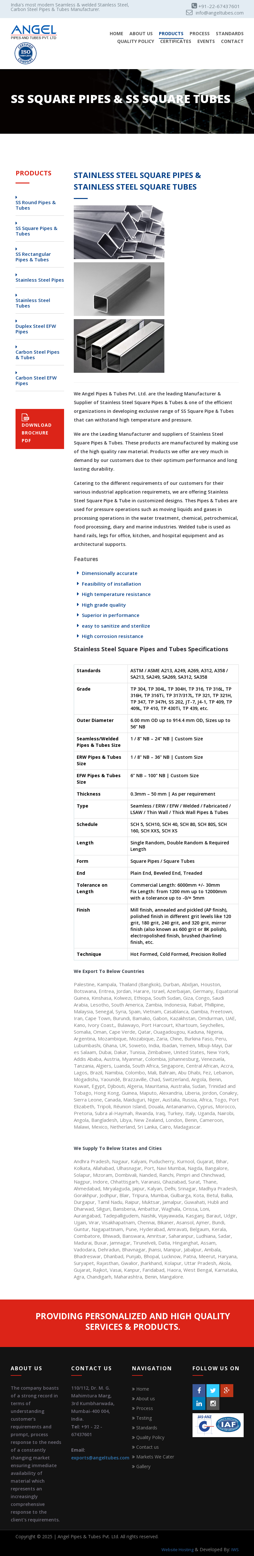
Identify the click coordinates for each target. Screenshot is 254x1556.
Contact (232, 41)
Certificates (175, 41)
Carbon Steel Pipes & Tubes (38, 354)
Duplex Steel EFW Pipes (36, 328)
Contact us (147, 1447)
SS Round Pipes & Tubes (36, 205)
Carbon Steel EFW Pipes (36, 380)
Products (171, 34)
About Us (141, 34)
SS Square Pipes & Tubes (36, 230)
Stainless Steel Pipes (40, 280)
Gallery (143, 1466)
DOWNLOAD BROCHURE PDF (37, 428)
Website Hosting (177, 1549)
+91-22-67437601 (216, 6)
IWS (235, 1549)
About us (145, 1398)
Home (116, 34)
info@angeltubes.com (215, 12)
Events (206, 41)
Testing (144, 1418)
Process (200, 34)
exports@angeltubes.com (100, 1458)
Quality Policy (135, 41)
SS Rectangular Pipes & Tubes (33, 256)
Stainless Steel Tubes (33, 303)
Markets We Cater (155, 1457)
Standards (230, 34)
